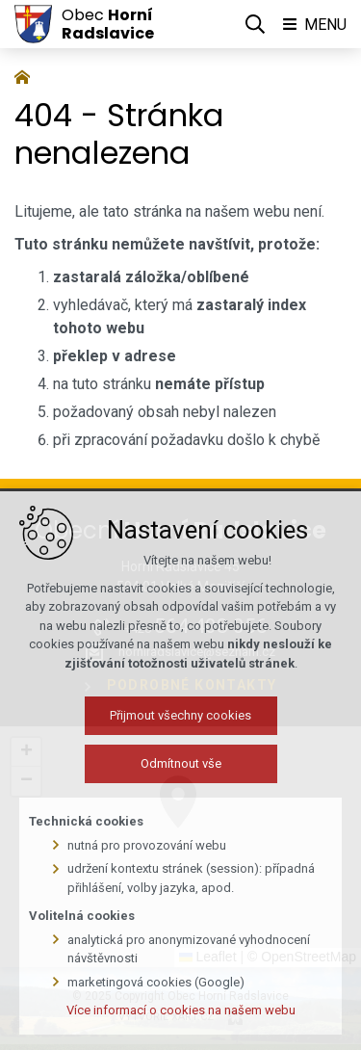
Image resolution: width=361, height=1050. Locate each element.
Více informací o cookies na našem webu (181, 1029)
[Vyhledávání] (255, 24)
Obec (108, 24)
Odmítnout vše (181, 782)
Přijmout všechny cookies (180, 734)
